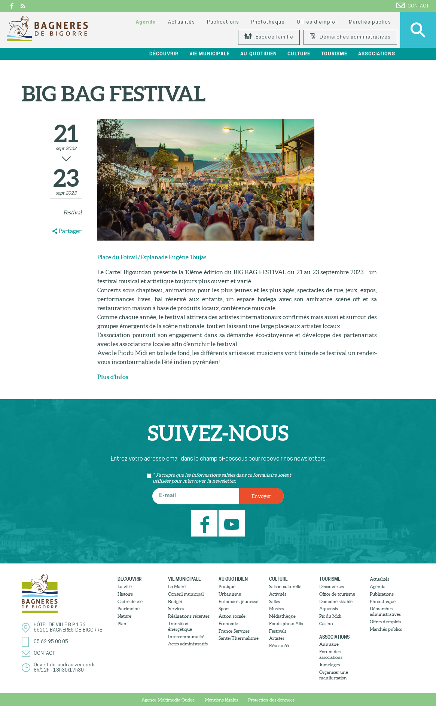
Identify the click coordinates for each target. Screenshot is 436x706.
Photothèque (268, 22)
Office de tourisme (337, 594)
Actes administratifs (188, 643)
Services (176, 608)
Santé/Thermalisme (239, 638)
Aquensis (328, 608)
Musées (276, 608)
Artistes (276, 638)
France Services (234, 631)
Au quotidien (258, 53)
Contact (412, 6)
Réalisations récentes (189, 616)
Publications (223, 22)
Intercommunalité (186, 636)
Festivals (277, 631)
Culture (298, 53)
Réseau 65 (279, 645)
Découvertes (331, 586)
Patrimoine (129, 608)
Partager (70, 230)
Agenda (146, 22)
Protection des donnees (271, 699)
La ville (125, 586)
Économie (228, 623)
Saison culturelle (285, 586)
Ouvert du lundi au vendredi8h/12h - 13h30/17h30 (64, 668)
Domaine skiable (336, 601)
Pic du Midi (330, 616)
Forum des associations (330, 654)
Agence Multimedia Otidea (168, 699)
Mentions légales (221, 699)
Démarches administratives (350, 37)
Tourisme (334, 53)
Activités (277, 594)
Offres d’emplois (385, 621)
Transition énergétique (180, 626)
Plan (122, 623)
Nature (124, 616)
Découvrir (164, 53)
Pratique (227, 586)
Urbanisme (230, 594)
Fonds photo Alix (286, 623)
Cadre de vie (130, 601)
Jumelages (329, 664)
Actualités (181, 22)
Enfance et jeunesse (238, 601)
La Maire (177, 586)
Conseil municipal (186, 594)
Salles (274, 601)
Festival (72, 213)
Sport (224, 608)
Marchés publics (370, 22)
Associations (376, 53)
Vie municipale (209, 53)
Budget (175, 601)
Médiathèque (282, 616)
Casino (326, 623)
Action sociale (232, 616)
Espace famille (268, 37)
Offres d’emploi (316, 22)
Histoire (125, 594)
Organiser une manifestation (333, 675)
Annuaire (329, 644)
